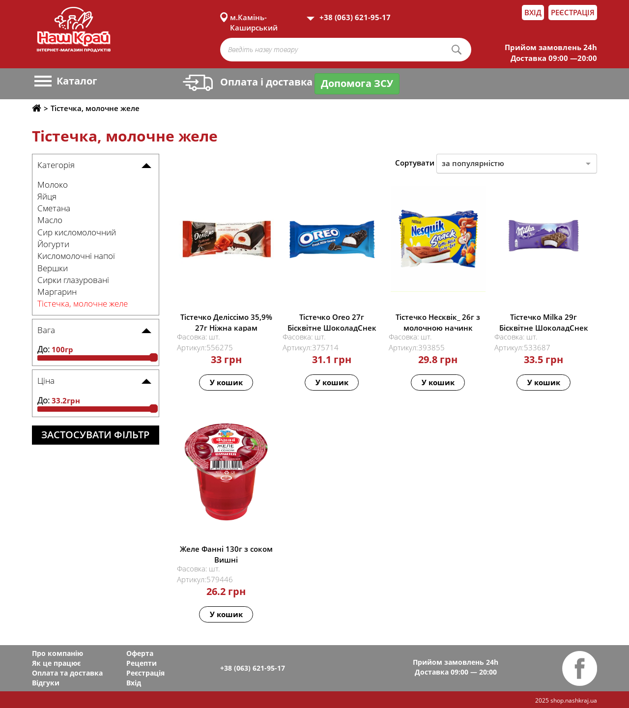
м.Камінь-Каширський (254, 17)
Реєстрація (573, 12)
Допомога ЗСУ (357, 83)
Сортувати (414, 163)
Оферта (139, 653)
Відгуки (45, 682)
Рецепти (141, 663)
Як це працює (56, 663)
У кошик (226, 382)
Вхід (533, 12)
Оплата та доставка (67, 673)
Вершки (52, 268)
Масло (49, 220)
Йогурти (53, 244)
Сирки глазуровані (73, 279)
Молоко (52, 184)
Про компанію (57, 653)
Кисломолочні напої (76, 255)
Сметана (53, 208)
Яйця (47, 196)
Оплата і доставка (248, 81)
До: (43, 349)
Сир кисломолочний (76, 232)
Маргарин (57, 291)
